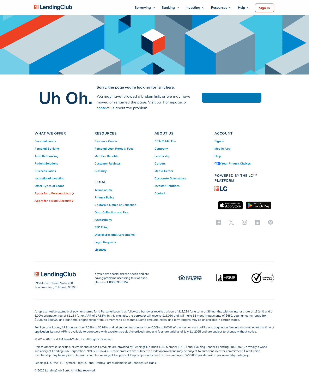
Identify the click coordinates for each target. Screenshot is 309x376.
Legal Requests (105, 242)
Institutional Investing (49, 178)
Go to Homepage (232, 98)
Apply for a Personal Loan (53, 193)
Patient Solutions (46, 163)
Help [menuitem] (241, 7)
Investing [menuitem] (193, 7)
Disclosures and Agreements (115, 235)
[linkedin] (257, 222)
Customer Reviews (108, 163)
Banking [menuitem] (168, 7)
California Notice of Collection (115, 205)
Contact (159, 193)
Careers (160, 163)
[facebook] (218, 222)
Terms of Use (104, 190)
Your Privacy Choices (232, 163)
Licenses (100, 249)
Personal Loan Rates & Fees (114, 148)
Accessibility (103, 220)
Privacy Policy (104, 197)
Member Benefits (106, 156)
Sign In (264, 8)
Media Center (163, 171)
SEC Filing (102, 227)
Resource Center (106, 141)
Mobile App (222, 148)
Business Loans (45, 171)
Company (161, 148)
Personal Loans (45, 141)
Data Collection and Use (111, 212)
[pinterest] (270, 222)
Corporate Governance (170, 178)
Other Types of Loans (49, 186)
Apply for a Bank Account (53, 201)
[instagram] (244, 222)
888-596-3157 (118, 282)
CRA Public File (165, 141)
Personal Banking (47, 148)
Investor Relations (167, 186)
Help (217, 156)
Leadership (162, 156)
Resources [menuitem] (219, 7)
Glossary (101, 171)
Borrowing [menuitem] (142, 7)
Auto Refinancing (47, 156)
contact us (105, 108)
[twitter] (231, 222)
